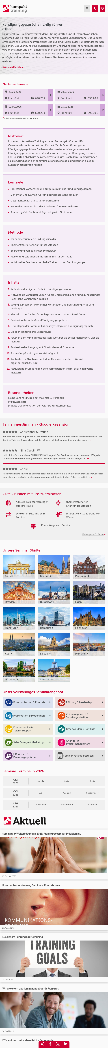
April (41, 781)
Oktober (41, 804)
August (67, 793)
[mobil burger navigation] (87, 8)
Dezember (92, 804)
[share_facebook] (50, 1044)
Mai (66, 781)
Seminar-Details (12, 67)
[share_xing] (42, 1044)
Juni (92, 781)
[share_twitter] (58, 1044)
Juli (41, 793)
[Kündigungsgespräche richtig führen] (95, 8)
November (67, 804)
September (92, 793)
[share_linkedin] (65, 1044)
